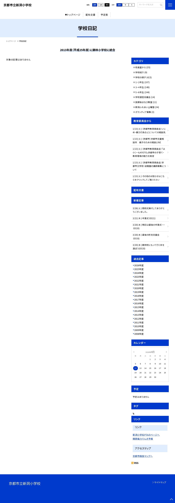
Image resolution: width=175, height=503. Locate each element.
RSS (136, 463)
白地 (101, 5)
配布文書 (90, 14)
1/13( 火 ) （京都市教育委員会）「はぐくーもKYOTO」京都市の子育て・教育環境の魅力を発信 (149, 152)
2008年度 (139, 333)
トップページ (73, 14)
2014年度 (139, 311)
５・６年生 (139, 92)
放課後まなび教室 (143, 102)
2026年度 (139, 265)
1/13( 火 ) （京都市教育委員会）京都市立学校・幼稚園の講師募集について (149, 166)
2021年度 (139, 284)
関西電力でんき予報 (143, 438)
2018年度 (139, 295)
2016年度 (139, 303)
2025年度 (139, 269)
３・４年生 (139, 87)
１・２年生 (139, 82)
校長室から (140, 67)
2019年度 (139, 292)
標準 (119, 5)
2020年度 (139, 288)
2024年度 (139, 273)
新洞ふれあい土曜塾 (145, 107)
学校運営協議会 (142, 97)
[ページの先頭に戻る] (171, 499)
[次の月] (166, 351)
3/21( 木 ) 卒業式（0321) (144, 218)
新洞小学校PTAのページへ (146, 434)
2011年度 (139, 322)
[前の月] (133, 351)
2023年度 (139, 276)
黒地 (107, 5)
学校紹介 (139, 72)
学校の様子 (140, 77)
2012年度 (139, 318)
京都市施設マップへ (143, 456)
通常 (94, 5)
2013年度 (139, 314)
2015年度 (139, 307)
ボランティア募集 (143, 111)
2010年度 (139, 326)
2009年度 (139, 330)
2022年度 (139, 280)
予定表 (104, 14)
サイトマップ (160, 482)
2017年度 (139, 299)
